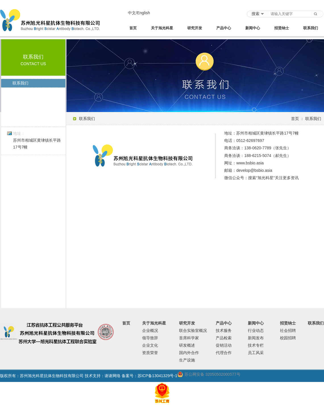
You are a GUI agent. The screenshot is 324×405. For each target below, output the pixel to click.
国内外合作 (189, 352)
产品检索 (224, 338)
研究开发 (194, 28)
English (143, 13)
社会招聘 (288, 330)
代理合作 (224, 352)
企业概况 (150, 330)
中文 (132, 13)
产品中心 (223, 28)
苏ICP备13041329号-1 (157, 375)
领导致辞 (150, 338)
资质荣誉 (150, 352)
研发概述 (187, 345)
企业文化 (150, 345)
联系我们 (310, 28)
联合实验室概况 (193, 330)
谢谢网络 (113, 375)
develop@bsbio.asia (254, 170)
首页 (133, 28)
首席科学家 (189, 338)
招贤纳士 (281, 28)
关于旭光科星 (162, 28)
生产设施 (187, 360)
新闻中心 (252, 28)
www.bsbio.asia (250, 163)
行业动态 (256, 330)
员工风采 (256, 352)
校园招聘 (288, 338)
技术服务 (224, 330)
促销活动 (224, 345)
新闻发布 (256, 338)
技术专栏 (256, 345)
